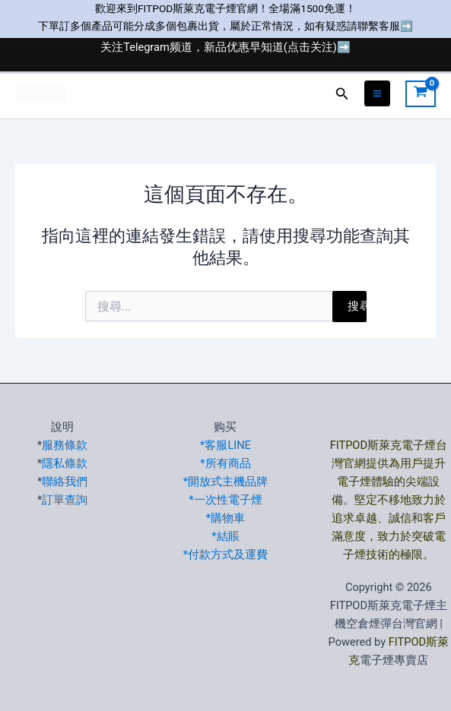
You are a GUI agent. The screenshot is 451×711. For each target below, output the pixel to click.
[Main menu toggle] (377, 93)
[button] (342, 93)
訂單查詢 (64, 500)
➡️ (406, 26)
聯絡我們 (64, 481)
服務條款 (64, 445)
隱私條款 (64, 463)
